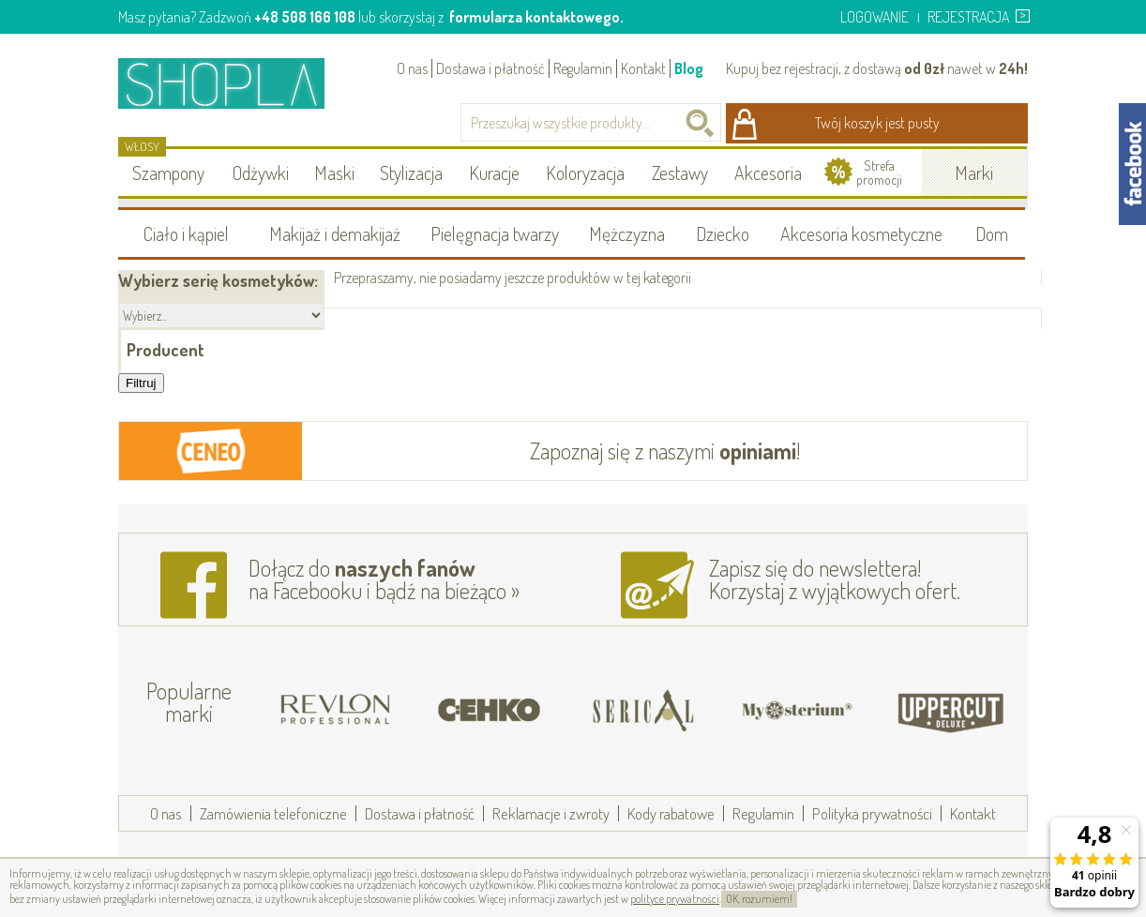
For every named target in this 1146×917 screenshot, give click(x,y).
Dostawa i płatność (490, 68)
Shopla (234, 83)
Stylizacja (411, 172)
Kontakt (643, 68)
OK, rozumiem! (759, 899)
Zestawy (680, 172)
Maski (334, 172)
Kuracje (494, 172)
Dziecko (722, 233)
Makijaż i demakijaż (334, 233)
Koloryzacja (585, 172)
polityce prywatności (674, 899)
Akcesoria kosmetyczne (861, 233)
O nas (412, 68)
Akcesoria (768, 172)
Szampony (168, 172)
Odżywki (261, 172)
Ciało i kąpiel (186, 233)
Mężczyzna (627, 233)
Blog (688, 68)
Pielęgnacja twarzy (494, 233)
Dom (991, 233)
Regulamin (582, 68)
